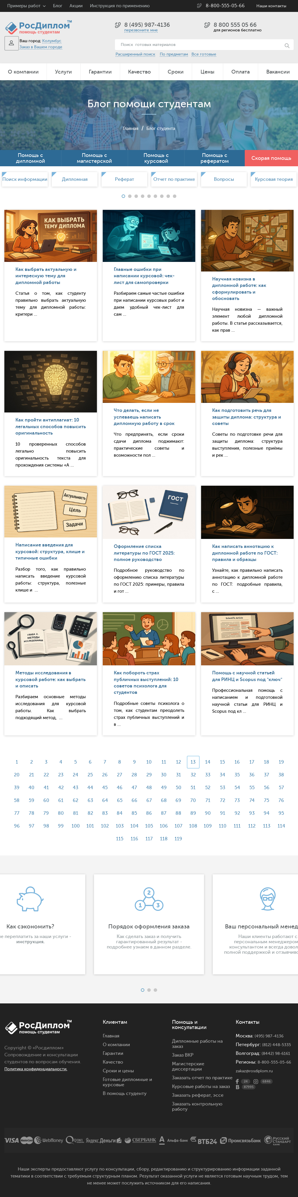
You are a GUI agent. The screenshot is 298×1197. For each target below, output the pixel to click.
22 (62, 775)
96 (94, 826)
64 (157, 800)
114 (149, 839)
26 (125, 775)
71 (267, 800)
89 (267, 813)
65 (172, 800)
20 (31, 775)
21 (47, 775)
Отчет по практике (174, 179)
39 (47, 787)
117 (196, 839)
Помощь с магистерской (94, 158)
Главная (127, 128)
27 (141, 775)
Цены (207, 72)
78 (94, 813)
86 (220, 813)
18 (282, 762)
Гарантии (100, 72)
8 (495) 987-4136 (147, 25)
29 (172, 775)
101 (172, 826)
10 (156, 762)
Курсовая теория (274, 179)
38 (31, 787)
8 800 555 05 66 (235, 25)
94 (62, 826)
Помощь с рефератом (215, 158)
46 (157, 787)
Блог (57, 5)
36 (282, 775)
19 (15, 775)
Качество (139, 72)
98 (125, 826)
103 (204, 826)
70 (251, 800)
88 (251, 813)
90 (282, 813)
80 (125, 813)
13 (204, 762)
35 (266, 775)
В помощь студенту (125, 1093)
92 (31, 826)
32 (219, 775)
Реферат (124, 179)
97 (110, 826)
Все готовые (203, 54)
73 (15, 813)
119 (227, 839)
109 (70, 839)
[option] (25, 179)
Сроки (176, 72)
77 (78, 813)
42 (94, 787)
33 (235, 775)
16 (251, 762)
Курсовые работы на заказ (201, 1086)
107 (267, 826)
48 (188, 787)
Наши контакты (271, 6)
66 (188, 800)
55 (15, 800)
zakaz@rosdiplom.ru (257, 1086)
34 (251, 775)
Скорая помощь (271, 158)
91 (15, 826)
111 (101, 839)
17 (267, 762)
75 (46, 813)
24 (94, 775)
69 (235, 800)
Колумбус (51, 41)
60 (94, 800)
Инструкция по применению (120, 5)
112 (117, 839)
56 (31, 800)
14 (219, 762)
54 (282, 787)
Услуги (63, 72)
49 (204, 787)
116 (180, 839)
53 (266, 787)
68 (220, 800)
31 (204, 775)
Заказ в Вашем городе (40, 47)
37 (15, 787)
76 (62, 813)
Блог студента (162, 128)
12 (188, 762)
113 (133, 839)
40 (62, 787)
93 (47, 826)
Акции (76, 5)
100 (157, 826)
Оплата (240, 72)
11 (172, 762)
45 (141, 787)
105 (236, 826)
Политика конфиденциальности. (41, 1068)
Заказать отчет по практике (202, 1077)
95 (78, 826)
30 (188, 775)
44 (125, 787)
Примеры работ (23, 5)
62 (125, 800)
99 (141, 826)
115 (164, 839)
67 (204, 800)
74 (31, 813)
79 (110, 813)
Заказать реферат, (192, 1095)
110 (86, 839)
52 (251, 787)
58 (62, 800)
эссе (218, 1095)
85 (204, 813)
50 (220, 787)
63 (141, 800)
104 (220, 826)
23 (78, 775)
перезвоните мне (141, 30)
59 (78, 800)
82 (157, 813)
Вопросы (224, 179)
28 (157, 775)
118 (212, 839)
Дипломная (75, 179)
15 (235, 762)
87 (235, 813)
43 (110, 787)
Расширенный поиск (135, 54)
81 (141, 813)
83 (172, 813)
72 (282, 800)
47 (172, 787)
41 (78, 787)
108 (283, 826)
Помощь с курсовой (156, 158)
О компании (23, 72)
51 (235, 787)
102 (188, 826)
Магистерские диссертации (188, 1066)
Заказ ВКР (183, 1055)
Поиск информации (24, 179)
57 (46, 800)
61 (109, 800)
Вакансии (278, 72)
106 (251, 826)
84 (188, 813)
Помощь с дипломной (30, 158)
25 (109, 775)
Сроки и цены (118, 1070)
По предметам (174, 54)
